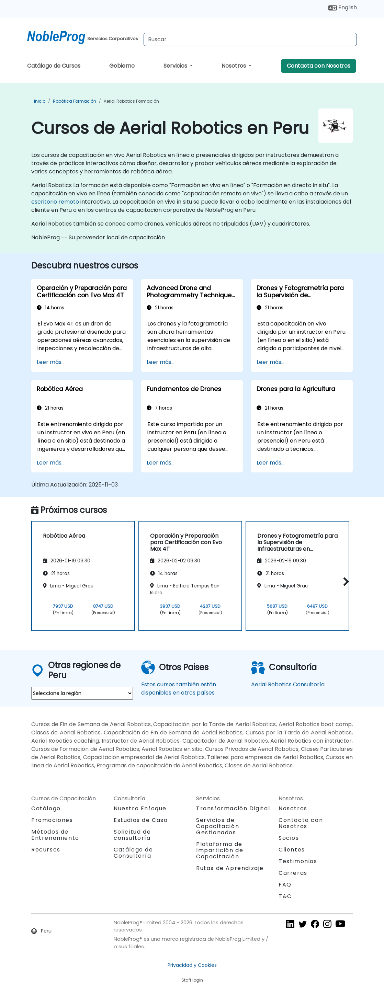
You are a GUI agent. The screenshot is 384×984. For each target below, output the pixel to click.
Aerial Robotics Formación (131, 101)
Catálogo (46, 808)
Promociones (52, 820)
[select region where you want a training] (82, 693)
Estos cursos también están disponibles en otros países (178, 688)
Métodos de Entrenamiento (55, 835)
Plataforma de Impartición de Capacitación (219, 850)
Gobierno (122, 66)
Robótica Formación (74, 101)
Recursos (45, 850)
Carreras (293, 873)
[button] (344, 581)
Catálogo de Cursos (53, 66)
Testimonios (298, 861)
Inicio (39, 101)
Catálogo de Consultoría (133, 853)
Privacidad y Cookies (192, 965)
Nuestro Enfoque (140, 808)
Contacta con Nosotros (318, 66)
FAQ (285, 885)
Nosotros (234, 66)
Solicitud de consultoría (132, 835)
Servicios (176, 66)
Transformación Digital (233, 808)
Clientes (292, 850)
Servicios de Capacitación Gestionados (217, 826)
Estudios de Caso (141, 820)
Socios (289, 838)
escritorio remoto (55, 202)
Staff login (192, 980)
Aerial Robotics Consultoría (288, 684)
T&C (285, 896)
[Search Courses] (250, 39)
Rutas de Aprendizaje (230, 868)
